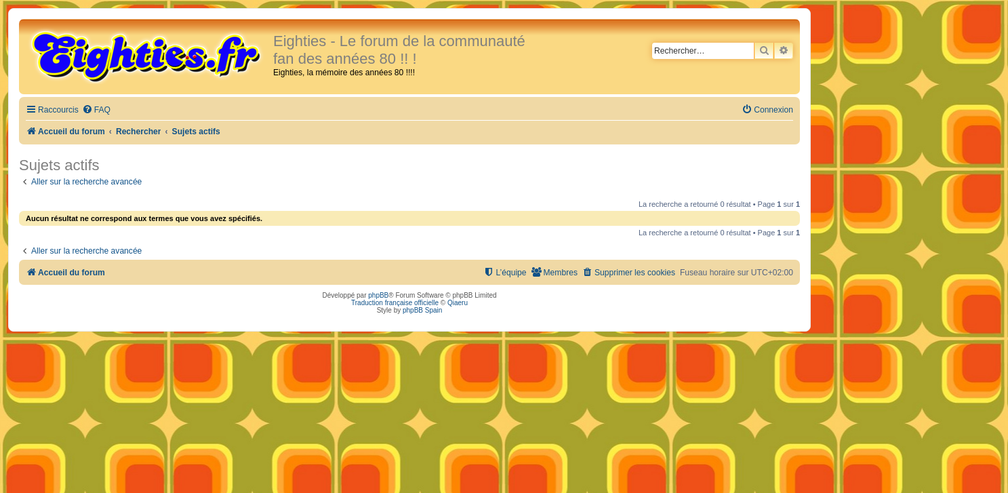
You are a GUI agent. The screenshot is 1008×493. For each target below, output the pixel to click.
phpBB (378, 295)
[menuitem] (96, 110)
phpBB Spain (422, 310)
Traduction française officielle (395, 303)
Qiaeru (457, 303)
